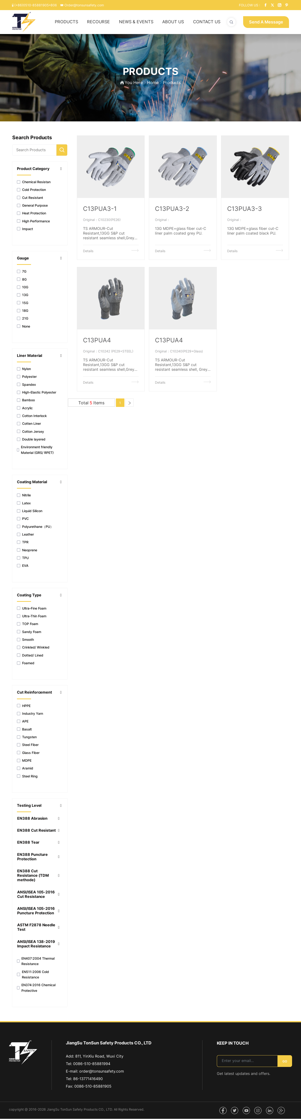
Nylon (24, 370)
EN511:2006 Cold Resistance (33, 976)
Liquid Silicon (29, 512)
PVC (23, 520)
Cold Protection (31, 191)
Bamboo (26, 401)
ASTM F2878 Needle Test (36, 928)
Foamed (25, 664)
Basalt (24, 730)
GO (284, 1062)
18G (22, 312)
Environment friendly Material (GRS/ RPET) (35, 451)
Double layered (31, 441)
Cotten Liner (29, 425)
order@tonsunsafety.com (101, 1072)
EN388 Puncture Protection (32, 858)
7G (21, 273)
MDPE (24, 762)
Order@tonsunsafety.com (82, 5)
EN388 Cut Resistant (36, 832)
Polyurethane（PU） (35, 528)
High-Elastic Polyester (36, 394)
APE (22, 723)
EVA (22, 567)
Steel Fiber (28, 746)
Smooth (25, 641)
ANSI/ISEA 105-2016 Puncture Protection (36, 912)
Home (153, 83)
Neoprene (27, 551)
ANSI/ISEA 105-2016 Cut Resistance (36, 895)
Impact (25, 230)
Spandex (26, 386)
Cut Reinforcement (34, 693)
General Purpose (32, 207)
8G (22, 281)
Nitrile (24, 496)
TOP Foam (27, 625)
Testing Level (29, 807)
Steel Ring (27, 777)
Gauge (23, 259)
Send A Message (266, 21)
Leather (25, 536)
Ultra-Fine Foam (31, 610)
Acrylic (25, 409)
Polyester (27, 378)
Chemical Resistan (34, 183)
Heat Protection (31, 214)
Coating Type (29, 596)
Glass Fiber (28, 754)
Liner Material (29, 357)
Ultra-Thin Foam (31, 617)
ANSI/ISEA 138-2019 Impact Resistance (36, 945)
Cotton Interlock (32, 417)
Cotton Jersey (30, 433)
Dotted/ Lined (30, 657)
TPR (22, 543)
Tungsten (27, 738)
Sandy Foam (29, 633)
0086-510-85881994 (91, 1064)
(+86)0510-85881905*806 (34, 5)
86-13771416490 (88, 1080)
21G (22, 320)
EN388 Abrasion (32, 820)
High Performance (33, 222)
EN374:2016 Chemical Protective (36, 989)
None (23, 327)
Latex (24, 504)
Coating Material (32, 483)
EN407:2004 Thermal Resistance (36, 962)
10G (22, 288)
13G (22, 296)
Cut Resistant (30, 199)
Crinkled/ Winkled (33, 649)
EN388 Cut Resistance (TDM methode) (33, 877)
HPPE (24, 707)
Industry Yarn (30, 715)
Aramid (25, 770)
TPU (23, 559)
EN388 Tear (28, 844)
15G (22, 304)
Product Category (33, 170)
